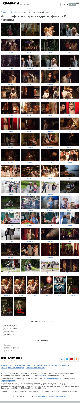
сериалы (37, 365)
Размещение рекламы (57, 396)
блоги (47, 365)
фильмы (27, 365)
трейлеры (6, 365)
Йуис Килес (9, 331)
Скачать (10, 37)
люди (55, 365)
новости (17, 365)
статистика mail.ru (35, 368)
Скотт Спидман (11, 326)
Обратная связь (40, 396)
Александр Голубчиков (53, 378)
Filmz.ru (41, 375)
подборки (64, 365)
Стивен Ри (9, 334)
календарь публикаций (12, 368)
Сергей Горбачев (8, 381)
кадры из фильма (12, 348)
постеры (8, 345)
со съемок (9, 351)
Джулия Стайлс (11, 328)
